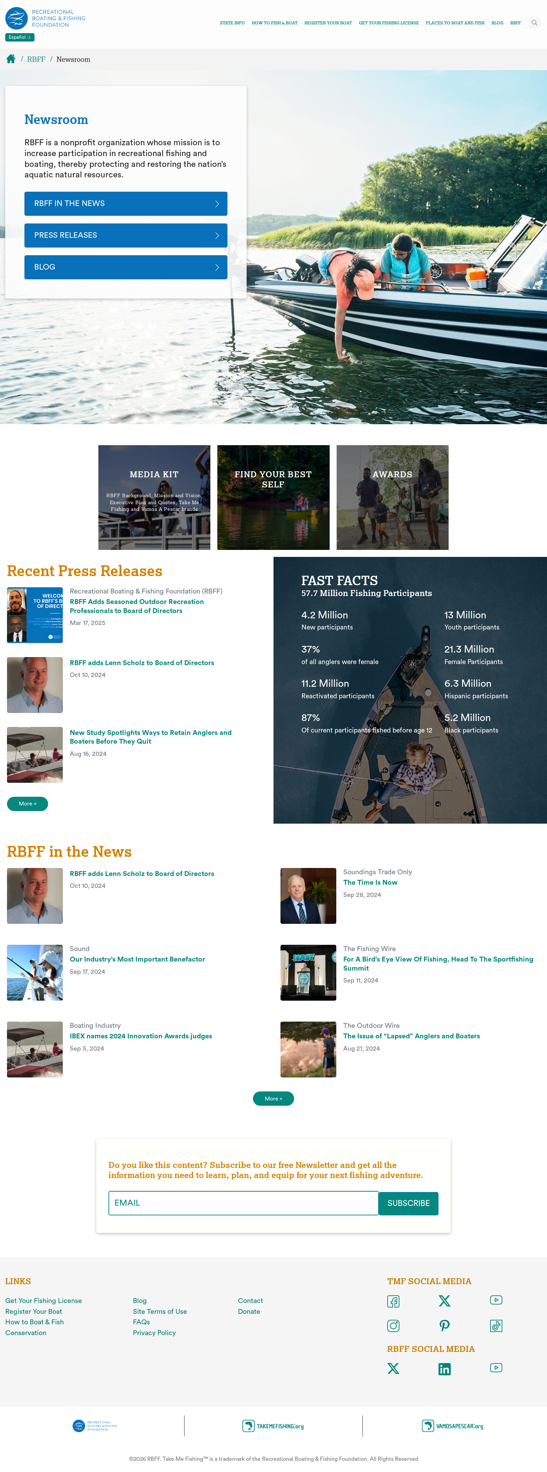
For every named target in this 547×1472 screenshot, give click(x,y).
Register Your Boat (328, 23)
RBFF (515, 23)
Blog (497, 23)
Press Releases (68, 236)
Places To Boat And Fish (455, 23)
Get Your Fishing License (389, 23)
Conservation (25, 1337)
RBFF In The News (72, 204)
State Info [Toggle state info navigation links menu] (232, 23)
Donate (249, 1316)
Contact (250, 1305)
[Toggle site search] (535, 23)
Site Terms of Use (160, 1316)
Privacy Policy (154, 1337)
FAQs (141, 1327)
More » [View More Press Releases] (29, 806)
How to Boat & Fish (34, 1327)
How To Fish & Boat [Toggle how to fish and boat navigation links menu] (275, 23)
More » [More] (274, 1103)
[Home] (14, 59)
